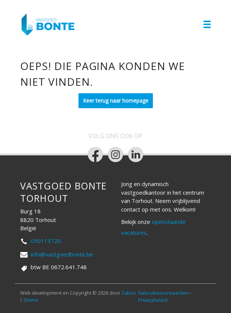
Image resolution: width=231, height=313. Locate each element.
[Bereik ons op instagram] (115, 154)
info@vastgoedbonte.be (62, 254)
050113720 (46, 240)
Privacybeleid (152, 300)
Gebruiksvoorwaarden (164, 292)
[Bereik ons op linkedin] (135, 154)
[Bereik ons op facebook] (95, 154)
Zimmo (30, 300)
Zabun (128, 292)
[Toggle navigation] (207, 24)
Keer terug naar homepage (115, 100)
